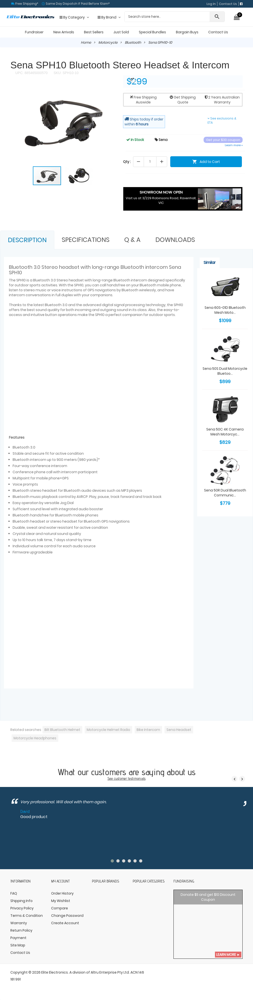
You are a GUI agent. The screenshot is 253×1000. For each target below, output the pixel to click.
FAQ (13, 893)
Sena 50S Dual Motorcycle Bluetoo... (225, 371)
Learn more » (234, 145)
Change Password (67, 915)
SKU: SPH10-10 (66, 73)
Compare (59, 908)
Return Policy (21, 930)
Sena (161, 139)
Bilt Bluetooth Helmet (62, 729)
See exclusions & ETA (222, 120)
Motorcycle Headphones (35, 738)
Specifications (85, 239)
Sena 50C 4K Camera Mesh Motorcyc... (225, 432)
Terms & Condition (26, 915)
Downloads (175, 239)
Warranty (18, 923)
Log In (211, 4)
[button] (111, 90)
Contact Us (228, 4)
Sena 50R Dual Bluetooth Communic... (225, 493)
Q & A (132, 239)
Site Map (17, 945)
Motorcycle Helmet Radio (108, 729)
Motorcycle (108, 42)
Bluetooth (133, 42)
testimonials (137, 778)
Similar (210, 262)
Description (27, 240)
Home (86, 42)
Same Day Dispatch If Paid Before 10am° (77, 3)
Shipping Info (21, 900)
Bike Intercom (148, 729)
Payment (18, 937)
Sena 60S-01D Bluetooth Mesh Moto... (225, 310)
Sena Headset (179, 729)
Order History (62, 893)
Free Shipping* (26, 3)
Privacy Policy (22, 908)
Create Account (65, 923)
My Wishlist (60, 900)
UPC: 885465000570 (31, 73)
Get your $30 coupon (223, 139)
